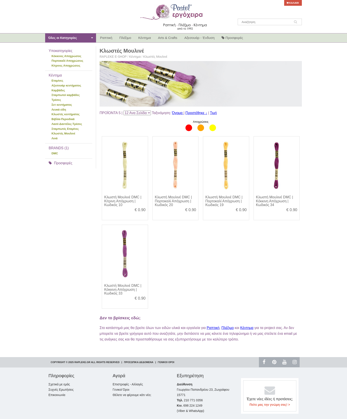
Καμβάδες (58, 90)
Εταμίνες (57, 80)
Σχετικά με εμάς (59, 384)
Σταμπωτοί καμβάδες (66, 95)
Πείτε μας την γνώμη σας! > (270, 404)
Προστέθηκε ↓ (196, 113)
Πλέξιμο (228, 328)
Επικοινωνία (56, 395)
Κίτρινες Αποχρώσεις (66, 65)
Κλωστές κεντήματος (66, 114)
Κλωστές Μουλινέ (63, 133)
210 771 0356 (190, 400)
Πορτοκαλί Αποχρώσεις (67, 60)
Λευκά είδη (59, 109)
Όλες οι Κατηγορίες (70, 38)
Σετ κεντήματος (62, 104)
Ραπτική (213, 328)
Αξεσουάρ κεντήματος (66, 85)
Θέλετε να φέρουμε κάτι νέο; (132, 395)
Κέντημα (135, 56)
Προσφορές (60, 163)
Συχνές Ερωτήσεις (61, 389)
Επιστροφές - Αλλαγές (128, 384)
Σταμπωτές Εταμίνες (65, 128)
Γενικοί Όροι (121, 389)
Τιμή (213, 113)
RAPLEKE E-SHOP (113, 56)
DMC (55, 153)
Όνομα (177, 113)
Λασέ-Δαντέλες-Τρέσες (67, 124)
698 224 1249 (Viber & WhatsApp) (190, 408)
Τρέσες (56, 99)
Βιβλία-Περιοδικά (63, 119)
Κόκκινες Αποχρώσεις (66, 56)
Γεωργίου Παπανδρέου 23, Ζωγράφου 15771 (203, 390)
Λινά (55, 138)
